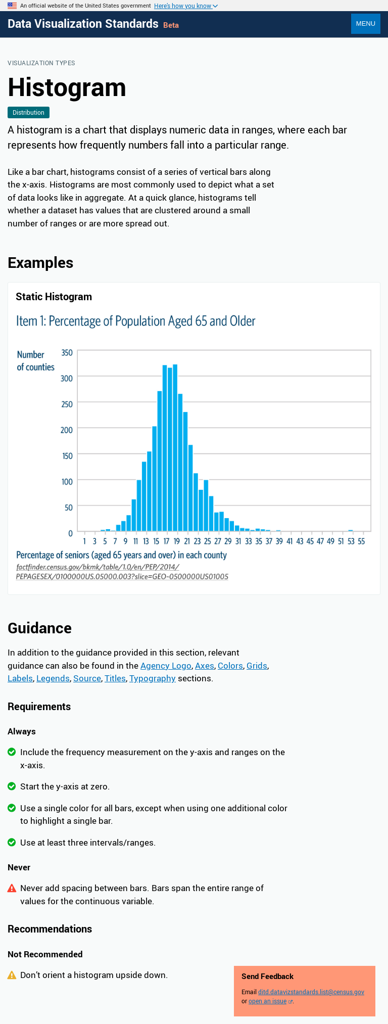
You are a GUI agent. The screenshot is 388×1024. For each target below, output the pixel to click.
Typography (152, 678)
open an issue (267, 1001)
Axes (204, 665)
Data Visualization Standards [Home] (85, 23)
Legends (53, 678)
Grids (257, 665)
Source (87, 678)
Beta (171, 25)
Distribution (28, 112)
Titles (115, 678)
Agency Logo (165, 665)
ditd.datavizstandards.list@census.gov (311, 992)
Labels (20, 678)
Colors (230, 665)
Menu (365, 23)
